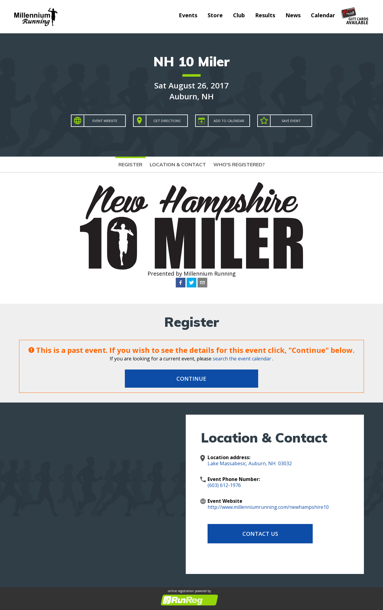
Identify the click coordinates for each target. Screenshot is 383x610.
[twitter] (191, 282)
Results (265, 15)
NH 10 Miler (191, 61)
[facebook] (180, 282)
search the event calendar (242, 358)
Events (188, 15)
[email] (202, 282)
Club (239, 15)
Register (130, 164)
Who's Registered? (239, 164)
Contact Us (256, 533)
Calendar (323, 15)
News (293, 15)
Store (215, 15)
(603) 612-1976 (224, 485)
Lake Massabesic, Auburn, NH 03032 (250, 463)
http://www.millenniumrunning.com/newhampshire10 (268, 507)
